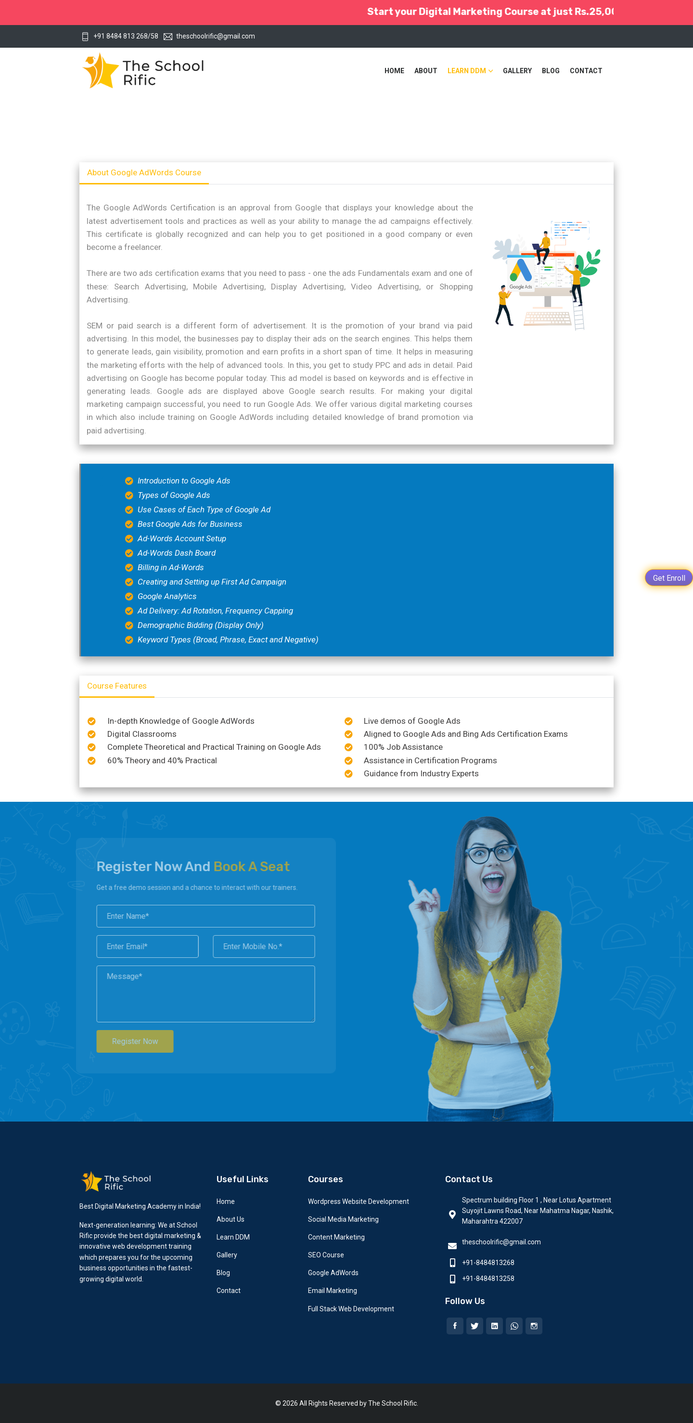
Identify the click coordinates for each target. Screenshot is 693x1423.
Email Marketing (332, 1290)
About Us (230, 1219)
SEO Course (326, 1255)
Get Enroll (669, 578)
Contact (586, 71)
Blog (551, 71)
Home (394, 71)
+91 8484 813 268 (114, 36)
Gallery (517, 71)
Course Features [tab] (117, 686)
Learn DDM (467, 71)
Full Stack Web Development (351, 1309)
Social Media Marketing (343, 1219)
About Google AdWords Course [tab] (144, 172)
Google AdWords (333, 1273)
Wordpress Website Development (358, 1201)
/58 (153, 36)
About (425, 71)
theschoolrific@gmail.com (209, 36)
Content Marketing (336, 1237)
